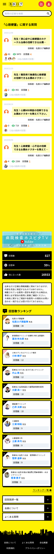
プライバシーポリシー (35, 548)
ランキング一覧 (42, 490)
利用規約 (10, 548)
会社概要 (44, 542)
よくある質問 (28, 542)
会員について (10, 542)
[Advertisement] (27, 201)
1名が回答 (17, 94)
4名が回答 (25, 59)
